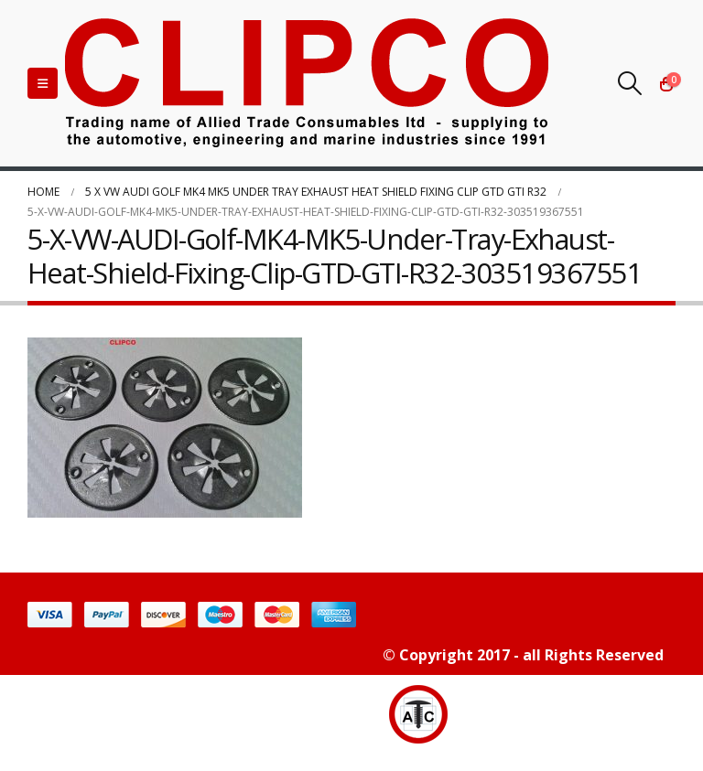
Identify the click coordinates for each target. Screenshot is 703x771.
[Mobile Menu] (42, 83)
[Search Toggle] (630, 83)
